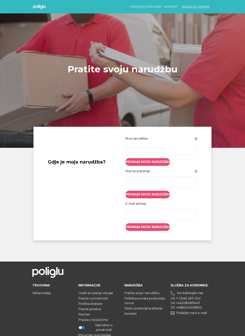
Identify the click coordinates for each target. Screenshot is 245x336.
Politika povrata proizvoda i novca (144, 301)
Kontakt (170, 6)
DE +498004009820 (186, 307)
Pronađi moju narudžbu (147, 162)
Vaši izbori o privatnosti (95, 327)
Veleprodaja (41, 293)
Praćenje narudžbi (146, 6)
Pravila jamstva (89, 309)
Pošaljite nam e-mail (191, 313)
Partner (84, 314)
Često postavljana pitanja (143, 308)
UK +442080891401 (185, 303)
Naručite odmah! (196, 6)
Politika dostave (90, 304)
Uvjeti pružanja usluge (95, 293)
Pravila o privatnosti (93, 298)
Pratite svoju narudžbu (142, 293)
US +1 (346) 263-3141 (186, 298)
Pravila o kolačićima (93, 320)
